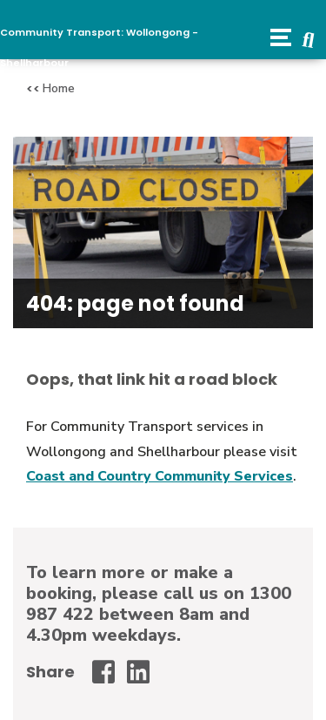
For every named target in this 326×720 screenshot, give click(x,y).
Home (59, 88)
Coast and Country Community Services (159, 476)
